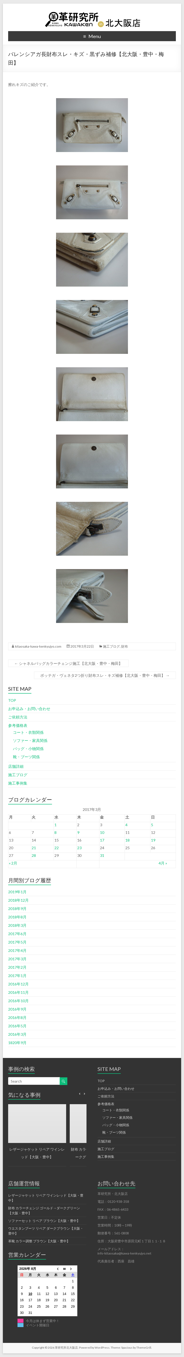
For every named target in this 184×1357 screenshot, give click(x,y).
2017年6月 (17, 933)
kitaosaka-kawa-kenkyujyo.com (38, 646)
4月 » (163, 863)
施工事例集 (17, 783)
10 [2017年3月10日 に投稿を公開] (102, 832)
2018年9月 (17, 908)
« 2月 (13, 863)
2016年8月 (17, 1017)
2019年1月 (17, 891)
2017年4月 (17, 950)
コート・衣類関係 (28, 732)
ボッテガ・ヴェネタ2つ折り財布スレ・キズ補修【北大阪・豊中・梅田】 (105, 675)
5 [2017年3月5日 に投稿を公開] (152, 824)
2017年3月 (17, 958)
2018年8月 (17, 917)
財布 (124, 646)
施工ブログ (111, 646)
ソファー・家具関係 (30, 740)
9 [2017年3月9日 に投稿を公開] (78, 832)
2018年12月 (18, 900)
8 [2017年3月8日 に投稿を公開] (55, 832)
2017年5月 (17, 942)
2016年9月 (17, 1009)
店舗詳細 (15, 766)
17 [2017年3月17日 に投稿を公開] (102, 840)
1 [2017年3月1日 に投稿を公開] (55, 824)
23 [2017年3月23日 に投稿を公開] (79, 847)
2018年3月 (17, 925)
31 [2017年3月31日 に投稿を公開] (102, 855)
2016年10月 (18, 1000)
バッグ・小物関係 (28, 748)
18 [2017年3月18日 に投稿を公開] (127, 840)
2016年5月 (17, 1025)
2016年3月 (17, 1034)
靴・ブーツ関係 (26, 756)
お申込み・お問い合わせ (29, 708)
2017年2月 (17, 967)
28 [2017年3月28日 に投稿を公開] (34, 855)
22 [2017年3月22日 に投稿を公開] (56, 847)
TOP (12, 700)
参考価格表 (17, 725)
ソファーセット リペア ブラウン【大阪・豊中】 (44, 1221)
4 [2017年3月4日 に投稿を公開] (126, 824)
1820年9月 (17, 1042)
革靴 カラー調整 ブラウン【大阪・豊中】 (39, 1241)
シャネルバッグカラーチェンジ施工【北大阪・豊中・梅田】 (68, 663)
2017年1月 (17, 975)
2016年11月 (18, 992)
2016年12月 (18, 984)
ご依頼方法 (17, 717)
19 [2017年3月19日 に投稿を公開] (153, 840)
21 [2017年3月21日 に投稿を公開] (34, 847)
